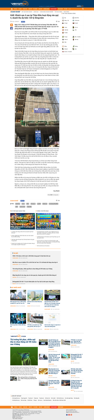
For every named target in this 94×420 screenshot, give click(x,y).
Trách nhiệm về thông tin (17, 418)
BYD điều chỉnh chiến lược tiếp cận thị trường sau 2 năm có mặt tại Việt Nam (77, 371)
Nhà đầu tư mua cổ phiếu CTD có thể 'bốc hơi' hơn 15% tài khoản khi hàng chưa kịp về (35, 262)
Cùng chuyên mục (43, 211)
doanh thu (18, 203)
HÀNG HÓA (25, 9)
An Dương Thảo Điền (53, 203)
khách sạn (45, 203)
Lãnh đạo (35, 12)
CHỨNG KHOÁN (46, 9)
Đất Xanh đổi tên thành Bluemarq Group (34, 302)
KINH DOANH (60, 9)
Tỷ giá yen (36, 398)
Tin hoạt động (58, 12)
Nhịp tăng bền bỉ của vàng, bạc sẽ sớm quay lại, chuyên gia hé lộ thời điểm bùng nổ (34, 275)
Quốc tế (72, 390)
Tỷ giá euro (41, 398)
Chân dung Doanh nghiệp (46, 12)
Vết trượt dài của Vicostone (43, 245)
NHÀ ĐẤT (40, 9)
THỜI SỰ (15, 9)
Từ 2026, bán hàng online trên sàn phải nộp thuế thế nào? (22, 232)
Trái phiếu (66, 12)
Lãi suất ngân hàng (69, 398)
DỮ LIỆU (65, 9)
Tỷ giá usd (30, 398)
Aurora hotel (22, 206)
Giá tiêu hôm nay (60, 398)
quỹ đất (38, 203)
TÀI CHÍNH (35, 9)
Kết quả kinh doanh (27, 12)
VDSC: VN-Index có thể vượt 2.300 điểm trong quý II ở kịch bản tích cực (31, 256)
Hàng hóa (14, 277)
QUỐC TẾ (30, 9)
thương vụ (33, 203)
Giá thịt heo (30, 400)
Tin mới (15, 253)
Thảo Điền (29, 206)
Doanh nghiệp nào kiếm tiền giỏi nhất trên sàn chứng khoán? (22, 227)
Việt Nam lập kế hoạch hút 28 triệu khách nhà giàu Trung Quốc (22, 240)
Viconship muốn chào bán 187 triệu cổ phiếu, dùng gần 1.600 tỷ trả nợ (54, 383)
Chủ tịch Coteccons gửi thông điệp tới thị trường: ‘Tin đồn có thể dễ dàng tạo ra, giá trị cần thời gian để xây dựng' (54, 358)
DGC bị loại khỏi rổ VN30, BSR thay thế (18, 325)
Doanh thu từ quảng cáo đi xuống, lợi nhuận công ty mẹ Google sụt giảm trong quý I (23, 244)
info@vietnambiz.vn (19, 417)
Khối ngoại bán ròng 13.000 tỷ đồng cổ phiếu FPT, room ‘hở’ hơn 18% (18, 302)
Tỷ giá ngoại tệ (24, 398)
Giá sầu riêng (23, 400)
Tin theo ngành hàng (69, 13)
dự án (23, 203)
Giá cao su (40, 400)
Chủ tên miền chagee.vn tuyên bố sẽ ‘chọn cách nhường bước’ (52, 325)
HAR (17, 206)
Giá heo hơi (47, 398)
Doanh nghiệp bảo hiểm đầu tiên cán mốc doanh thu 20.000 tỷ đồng (22, 236)
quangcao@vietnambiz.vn (74, 412)
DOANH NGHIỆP (53, 9)
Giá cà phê (53, 398)
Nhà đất (14, 283)
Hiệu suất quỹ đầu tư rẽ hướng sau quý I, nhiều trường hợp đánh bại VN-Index (27, 378)
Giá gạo (35, 400)
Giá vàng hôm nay (16, 398)
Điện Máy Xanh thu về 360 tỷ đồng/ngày (47, 228)
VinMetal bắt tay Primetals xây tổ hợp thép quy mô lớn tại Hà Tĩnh (48, 237)
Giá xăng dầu (76, 398)
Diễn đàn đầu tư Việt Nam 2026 (59, 400)
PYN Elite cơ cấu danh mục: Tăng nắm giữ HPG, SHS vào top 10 (34, 325)
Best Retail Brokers (48, 400)
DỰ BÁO (20, 9)
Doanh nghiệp (15, 12)
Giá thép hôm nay (16, 400)
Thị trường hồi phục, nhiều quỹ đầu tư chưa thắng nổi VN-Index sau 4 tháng (32, 269)
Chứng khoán (15, 258)
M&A (28, 203)
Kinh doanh (47, 329)
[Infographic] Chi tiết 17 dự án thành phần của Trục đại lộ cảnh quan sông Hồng (33, 281)
